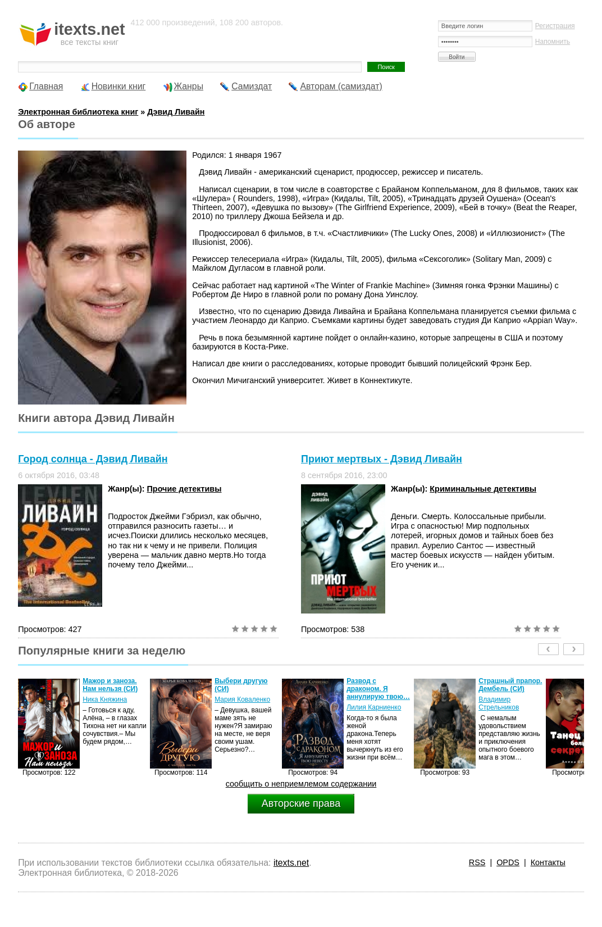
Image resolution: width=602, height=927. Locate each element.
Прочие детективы (184, 488)
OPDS (507, 862)
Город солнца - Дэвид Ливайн (92, 459)
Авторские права (301, 803)
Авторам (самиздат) (341, 86)
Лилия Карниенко (373, 707)
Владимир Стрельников (498, 703)
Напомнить (552, 42)
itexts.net (291, 862)
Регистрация (555, 26)
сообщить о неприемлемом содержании (301, 783)
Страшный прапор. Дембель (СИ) (510, 685)
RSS (477, 862)
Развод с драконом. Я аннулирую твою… (378, 689)
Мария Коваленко (242, 699)
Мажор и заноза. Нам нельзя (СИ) (110, 685)
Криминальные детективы (483, 488)
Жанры (189, 86)
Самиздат (251, 86)
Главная (46, 86)
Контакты (548, 862)
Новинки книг (119, 86)
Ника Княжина (105, 699)
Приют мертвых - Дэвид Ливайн (381, 459)
